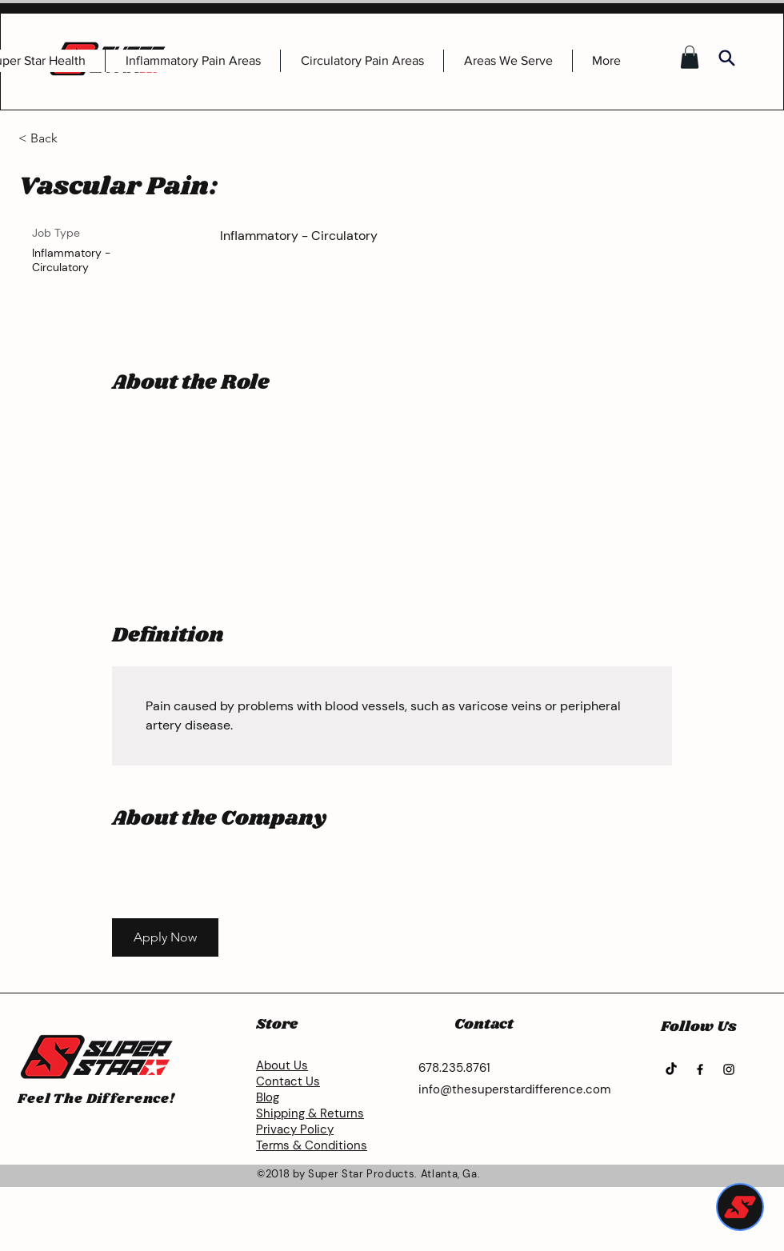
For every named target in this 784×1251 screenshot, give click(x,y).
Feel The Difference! (96, 1099)
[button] (689, 57)
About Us (282, 1065)
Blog (267, 1097)
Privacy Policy (295, 1129)
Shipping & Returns (310, 1113)
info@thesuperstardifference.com (514, 1089)
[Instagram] (729, 1069)
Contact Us (288, 1081)
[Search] (726, 57)
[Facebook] (700, 1069)
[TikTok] (671, 1069)
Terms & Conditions (311, 1145)
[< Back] (75, 139)
